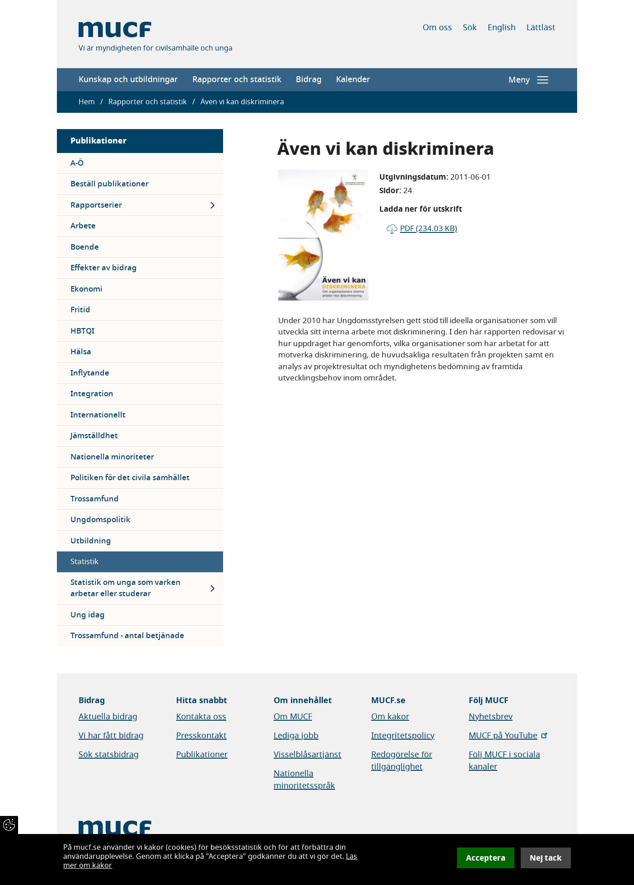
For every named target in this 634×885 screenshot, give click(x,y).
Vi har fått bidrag (111, 735)
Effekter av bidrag (103, 267)
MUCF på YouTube (509, 735)
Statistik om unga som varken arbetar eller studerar (125, 588)
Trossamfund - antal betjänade (127, 635)
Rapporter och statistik (236, 79)
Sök (470, 27)
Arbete (83, 226)
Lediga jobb (296, 735)
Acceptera (485, 858)
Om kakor (390, 717)
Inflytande (89, 373)
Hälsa (80, 351)
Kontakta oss (201, 717)
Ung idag (87, 615)
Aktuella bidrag (108, 717)
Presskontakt (201, 735)
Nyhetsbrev (491, 717)
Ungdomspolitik (100, 519)
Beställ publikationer (109, 184)
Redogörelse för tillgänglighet (401, 761)
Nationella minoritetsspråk (304, 780)
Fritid (80, 309)
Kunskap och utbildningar (128, 79)
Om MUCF (293, 717)
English (502, 27)
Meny (528, 80)
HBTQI (82, 331)
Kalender (353, 79)
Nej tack (546, 858)
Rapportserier (96, 205)
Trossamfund (94, 499)
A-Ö (77, 163)
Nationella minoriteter (112, 457)
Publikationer (98, 140)
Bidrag (309, 79)
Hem (87, 102)
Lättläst (541, 27)
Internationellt (98, 415)
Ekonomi (86, 289)
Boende (84, 247)
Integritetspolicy (402, 735)
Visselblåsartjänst (307, 754)
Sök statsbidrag (109, 754)
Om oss (437, 27)
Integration (91, 393)
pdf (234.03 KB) (428, 228)
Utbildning (90, 541)
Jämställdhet (94, 435)
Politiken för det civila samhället (130, 477)
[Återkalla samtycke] (9, 825)
